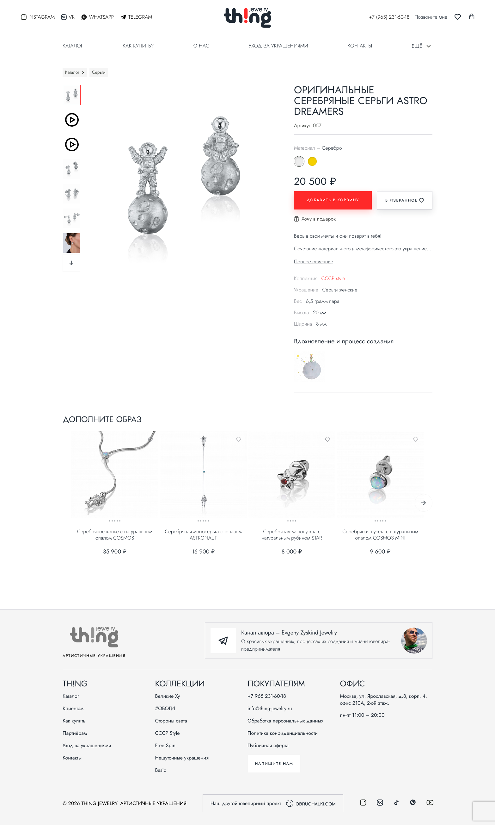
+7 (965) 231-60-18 (389, 17)
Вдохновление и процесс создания (344, 341)
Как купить (74, 720)
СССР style (333, 278)
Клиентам (73, 708)
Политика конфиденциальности (283, 733)
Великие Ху (167, 696)
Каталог (73, 45)
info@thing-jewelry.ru (270, 708)
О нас (201, 45)
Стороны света (171, 720)
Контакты (360, 45)
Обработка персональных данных (285, 720)
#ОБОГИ (165, 708)
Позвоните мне (430, 17)
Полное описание (313, 261)
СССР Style (167, 733)
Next (71, 263)
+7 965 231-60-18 (267, 696)
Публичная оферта (268, 745)
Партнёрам (75, 733)
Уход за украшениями (278, 45)
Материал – (318, 148)
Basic (160, 770)
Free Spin (165, 745)
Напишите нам (274, 763)
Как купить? (138, 45)
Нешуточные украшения (182, 757)
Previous (58, 178)
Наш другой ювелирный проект (273, 803)
